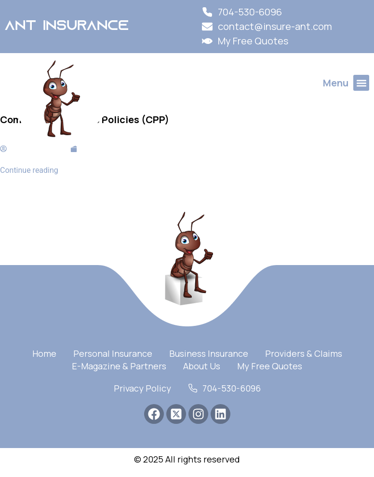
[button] (361, 83)
